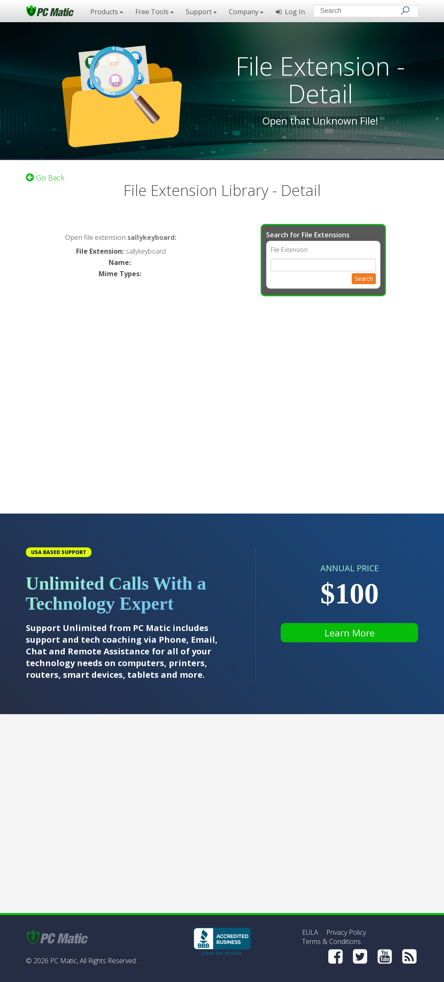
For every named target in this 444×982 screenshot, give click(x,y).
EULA (310, 932)
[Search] (405, 10)
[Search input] (359, 12)
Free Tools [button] (154, 11)
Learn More (350, 632)
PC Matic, (64, 960)
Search (364, 278)
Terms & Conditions (331, 941)
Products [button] (106, 11)
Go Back (45, 178)
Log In (290, 11)
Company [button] (246, 11)
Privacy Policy (346, 932)
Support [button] (201, 11)
